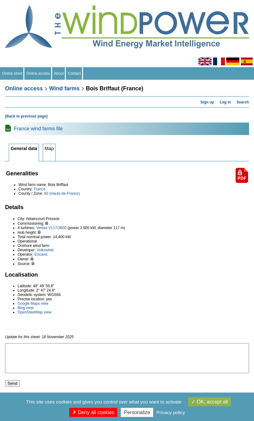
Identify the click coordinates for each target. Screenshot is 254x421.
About (59, 73)
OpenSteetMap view (34, 312)
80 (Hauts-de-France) (62, 193)
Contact (74, 73)
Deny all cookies (93, 412)
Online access (38, 73)
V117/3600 (57, 228)
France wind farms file (38, 128)
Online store (12, 73)
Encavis (40, 254)
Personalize (137, 412)
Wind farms (64, 88)
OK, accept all (209, 401)
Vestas (41, 228)
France (39, 189)
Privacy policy (170, 412)
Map (49, 148)
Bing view (25, 308)
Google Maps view (32, 303)
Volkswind (45, 250)
